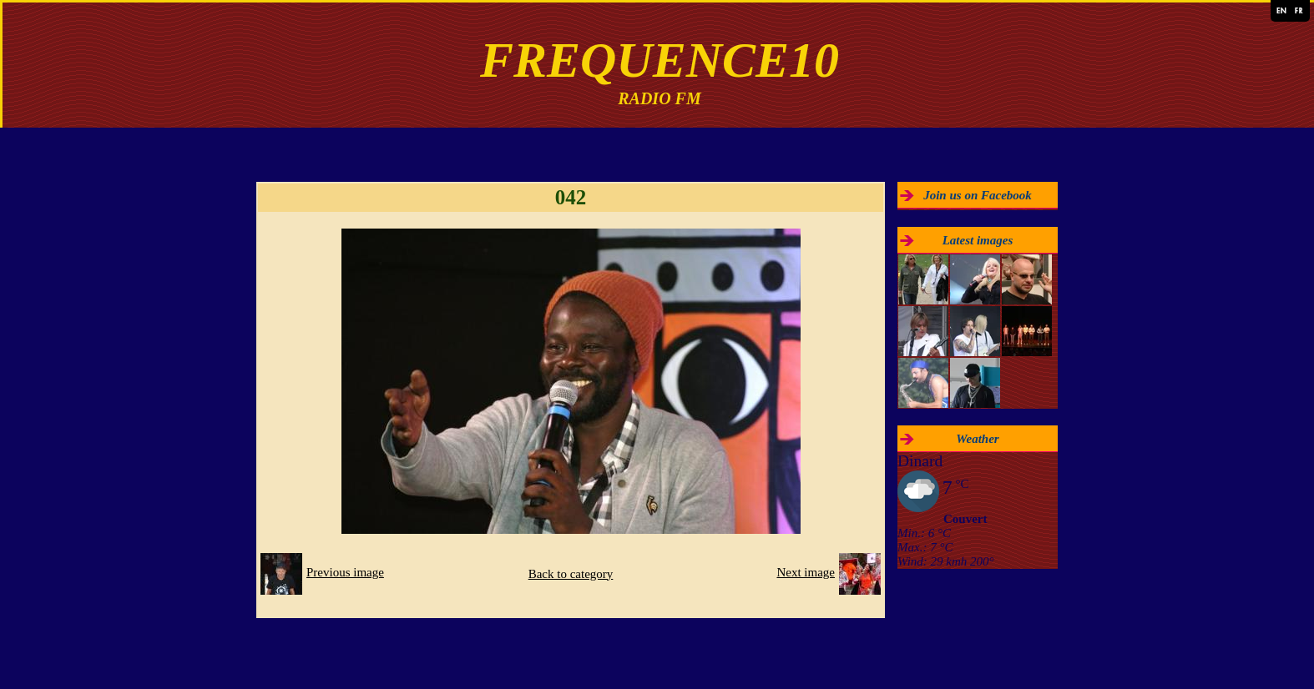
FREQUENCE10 (659, 60)
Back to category (571, 574)
